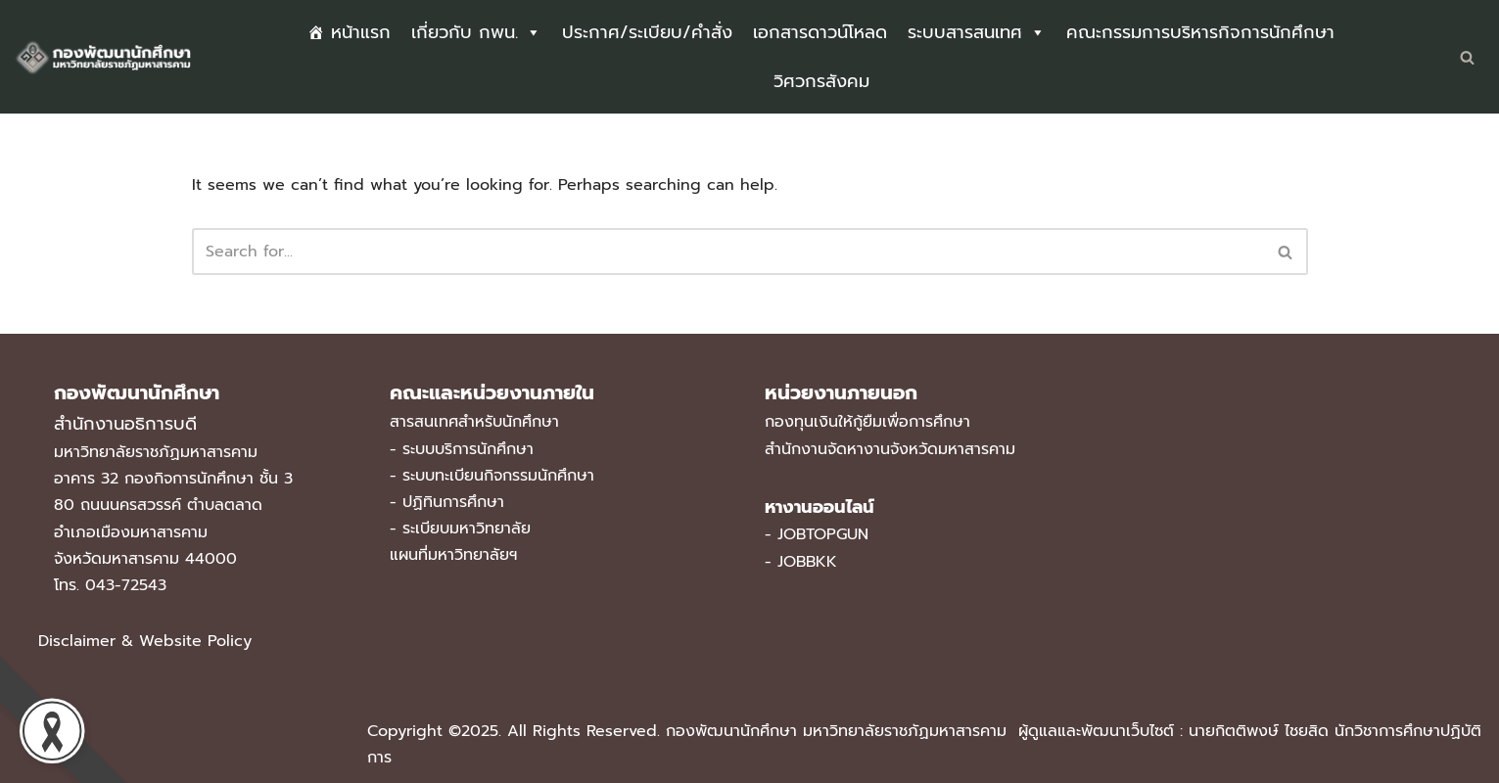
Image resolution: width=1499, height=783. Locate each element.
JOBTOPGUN (822, 534)
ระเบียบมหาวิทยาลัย (466, 528)
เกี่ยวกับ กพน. (476, 32)
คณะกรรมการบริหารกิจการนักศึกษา (1200, 32)
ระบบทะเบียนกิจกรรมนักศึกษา (498, 475)
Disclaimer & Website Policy (145, 641)
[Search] (1467, 57)
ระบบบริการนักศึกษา (468, 449)
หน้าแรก (361, 32)
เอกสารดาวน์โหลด (820, 32)
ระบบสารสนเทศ (977, 32)
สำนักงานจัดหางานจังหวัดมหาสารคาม (890, 449)
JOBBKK (807, 562)
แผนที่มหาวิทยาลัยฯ (453, 555)
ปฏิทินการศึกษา (453, 502)
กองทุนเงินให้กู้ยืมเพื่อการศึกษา (867, 422)
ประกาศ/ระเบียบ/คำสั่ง (647, 32)
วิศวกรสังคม (821, 81)
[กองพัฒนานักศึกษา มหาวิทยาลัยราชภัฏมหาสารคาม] (103, 57)
